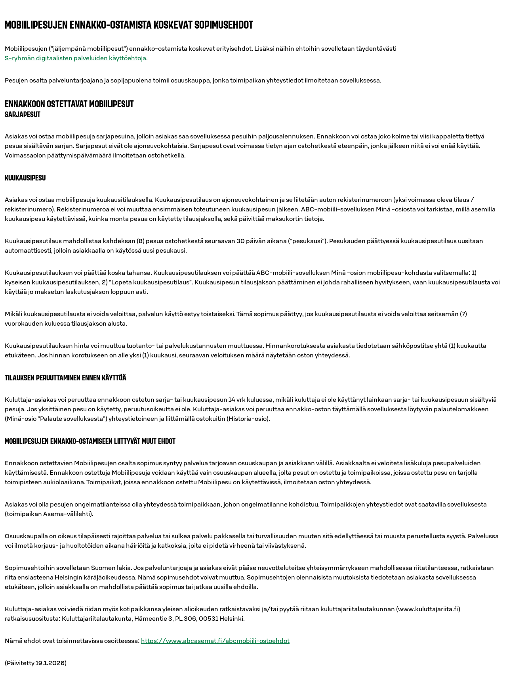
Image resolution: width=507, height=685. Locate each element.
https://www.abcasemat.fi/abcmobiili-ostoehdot (215, 641)
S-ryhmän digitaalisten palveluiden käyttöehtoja (75, 58)
